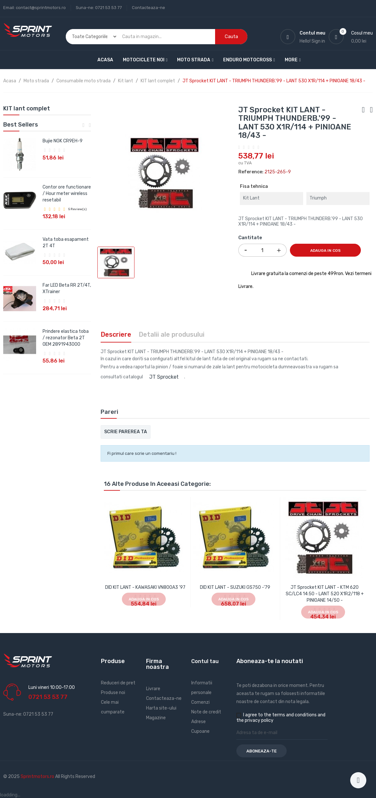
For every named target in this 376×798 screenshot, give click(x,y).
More (291, 60)
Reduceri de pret (118, 683)
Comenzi (200, 702)
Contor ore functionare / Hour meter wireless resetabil (67, 193)
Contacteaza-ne (148, 7)
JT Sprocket (164, 377)
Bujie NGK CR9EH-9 (63, 141)
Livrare (153, 688)
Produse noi (113, 692)
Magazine (156, 718)
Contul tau (205, 661)
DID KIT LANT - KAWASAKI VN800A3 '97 (145, 587)
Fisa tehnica (254, 186)
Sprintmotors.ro (38, 776)
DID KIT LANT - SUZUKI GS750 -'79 (235, 587)
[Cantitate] (262, 250)
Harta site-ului (161, 708)
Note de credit (206, 712)
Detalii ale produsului (171, 334)
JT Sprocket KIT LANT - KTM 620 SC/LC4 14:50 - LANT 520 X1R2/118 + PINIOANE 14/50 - (325, 594)
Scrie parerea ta (125, 432)
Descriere (116, 334)
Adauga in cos (325, 250)
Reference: (250, 172)
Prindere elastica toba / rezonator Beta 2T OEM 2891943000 (66, 338)
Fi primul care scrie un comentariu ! (141, 453)
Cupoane (200, 731)
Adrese (198, 721)
